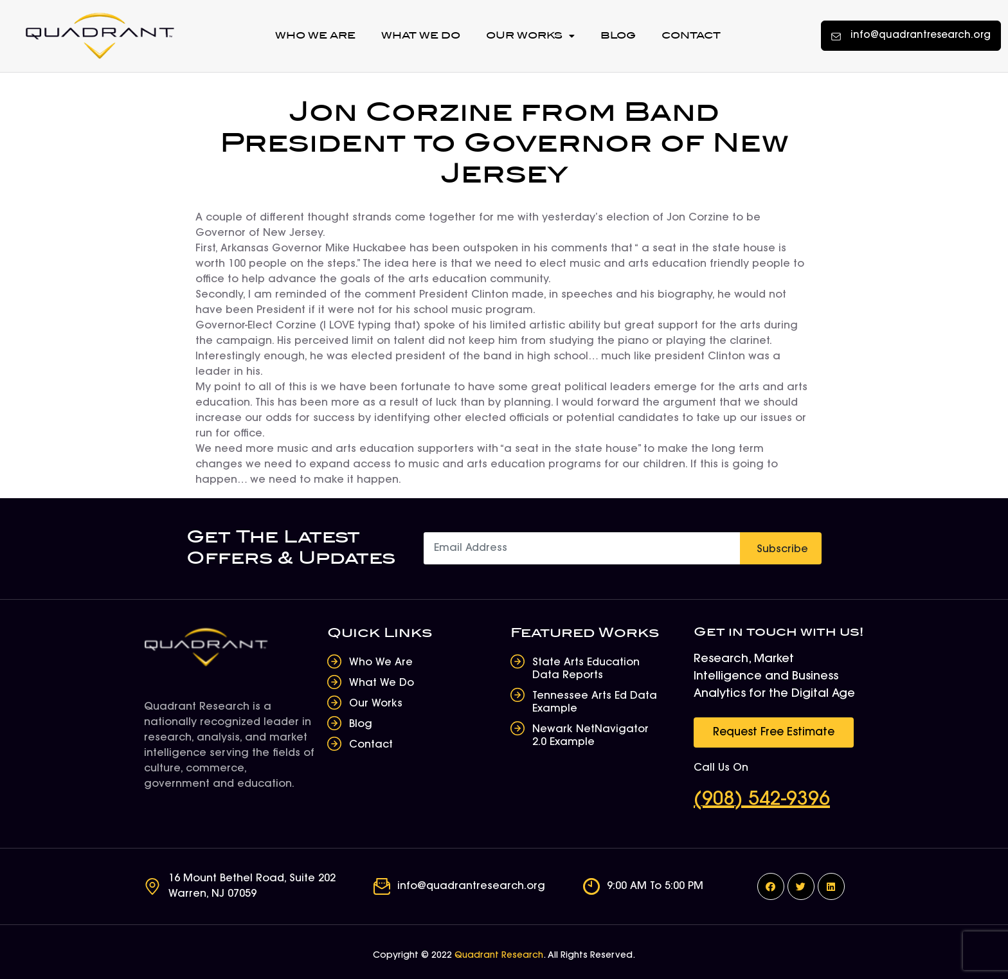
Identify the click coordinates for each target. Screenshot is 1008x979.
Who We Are (315, 35)
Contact (691, 35)
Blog (618, 35)
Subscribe (782, 549)
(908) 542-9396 (762, 800)
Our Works (530, 36)
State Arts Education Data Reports (586, 669)
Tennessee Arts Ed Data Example (594, 702)
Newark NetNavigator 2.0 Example (590, 736)
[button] (911, 36)
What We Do (420, 35)
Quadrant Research (499, 955)
